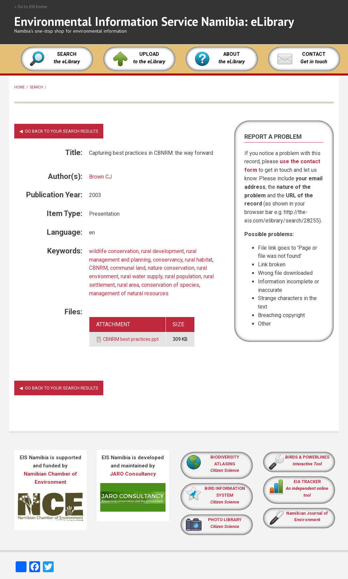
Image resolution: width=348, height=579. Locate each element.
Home (19, 87)
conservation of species (170, 285)
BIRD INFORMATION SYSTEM (225, 495)
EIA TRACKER (307, 481)
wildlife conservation (114, 251)
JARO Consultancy (133, 474)
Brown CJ (100, 176)
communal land (127, 268)
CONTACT (314, 54)
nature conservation (171, 268)
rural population (183, 276)
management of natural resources (129, 293)
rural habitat (198, 260)
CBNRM (98, 268)
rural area (128, 285)
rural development (162, 251)
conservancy (167, 260)
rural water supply (141, 276)
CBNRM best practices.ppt (131, 339)
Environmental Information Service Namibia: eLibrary (154, 21)
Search (36, 87)
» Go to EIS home (30, 6)
